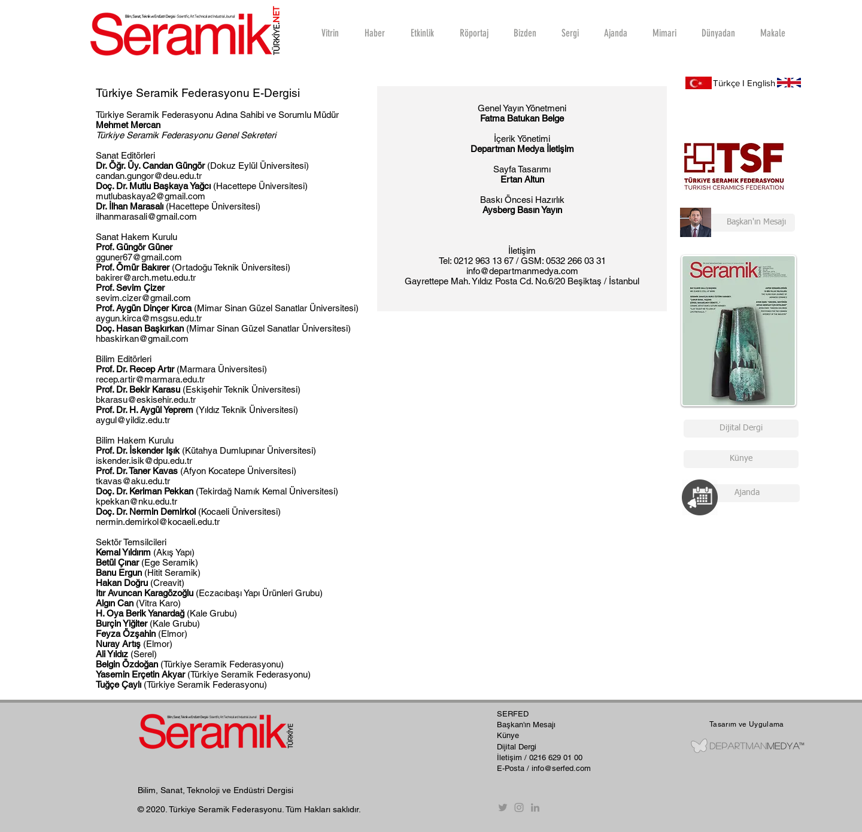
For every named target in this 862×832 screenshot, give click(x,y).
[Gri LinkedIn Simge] (535, 807)
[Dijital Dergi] (741, 429)
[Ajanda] (747, 493)
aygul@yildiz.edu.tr (133, 420)
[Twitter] (503, 807)
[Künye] (741, 459)
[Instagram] (519, 807)
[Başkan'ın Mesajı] (737, 223)
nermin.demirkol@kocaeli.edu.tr (158, 522)
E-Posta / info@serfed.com (544, 768)
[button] (473, 33)
